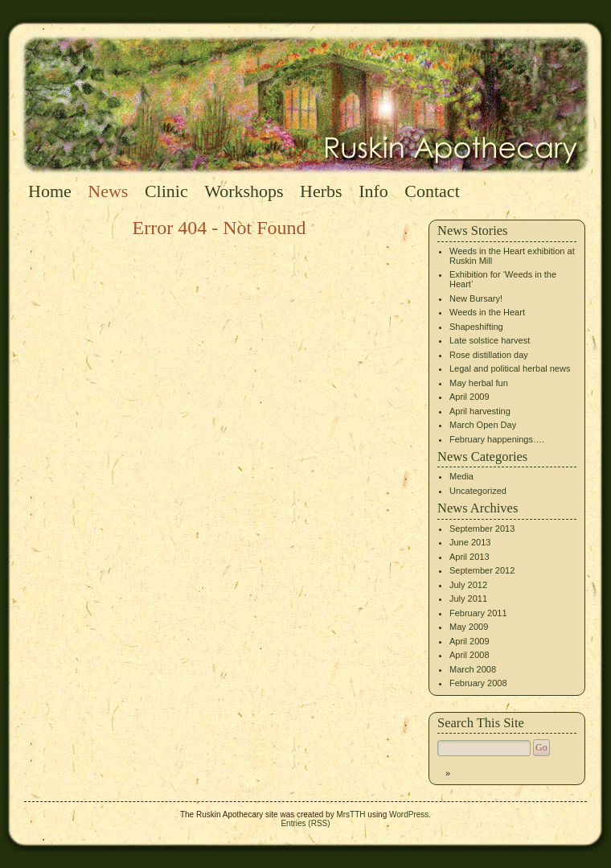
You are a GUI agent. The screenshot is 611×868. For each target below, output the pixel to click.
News (108, 191)
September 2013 (482, 528)
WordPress (409, 814)
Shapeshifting (476, 326)
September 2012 (482, 570)
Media (461, 476)
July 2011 (468, 598)
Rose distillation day (488, 355)
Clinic (166, 191)
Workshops (243, 191)
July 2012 (468, 585)
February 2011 (478, 613)
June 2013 (469, 542)
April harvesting (480, 411)
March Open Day (482, 425)
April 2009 (469, 396)
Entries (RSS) (305, 823)
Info (373, 191)
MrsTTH (350, 814)
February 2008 (478, 683)
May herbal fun (478, 383)
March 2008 (472, 669)
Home (50, 191)
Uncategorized (477, 491)
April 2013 (469, 557)
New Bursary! (475, 298)
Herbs (321, 191)
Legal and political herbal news (509, 368)
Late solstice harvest (489, 340)
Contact (431, 191)
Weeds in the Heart (487, 312)
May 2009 (468, 626)
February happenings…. (496, 439)
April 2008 (469, 655)
